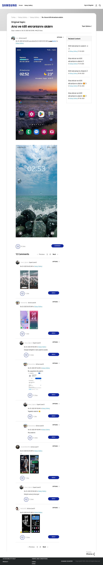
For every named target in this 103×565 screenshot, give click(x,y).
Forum (21, 5)
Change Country (67, 561)
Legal (34, 562)
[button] (60, 37)
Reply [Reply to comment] (53, 293)
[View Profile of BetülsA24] (23, 508)
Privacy (5, 562)
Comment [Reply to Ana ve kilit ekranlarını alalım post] (57, 246)
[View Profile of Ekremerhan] (24, 303)
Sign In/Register (89, 5)
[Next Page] (55, 254)
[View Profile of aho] (17, 38)
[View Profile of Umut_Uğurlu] (24, 262)
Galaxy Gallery (28, 5)
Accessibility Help (9, 559)
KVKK (33, 564)
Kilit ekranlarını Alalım (77, 71)
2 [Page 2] (40, 547)
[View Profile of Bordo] (54, 41)
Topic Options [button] (86, 26)
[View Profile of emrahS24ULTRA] (25, 447)
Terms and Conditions (40, 559)
